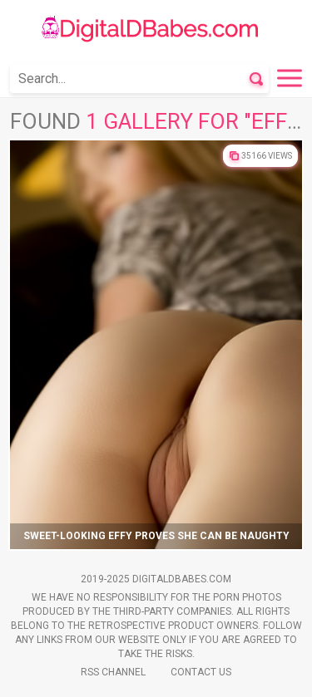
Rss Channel (113, 672)
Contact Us (201, 672)
